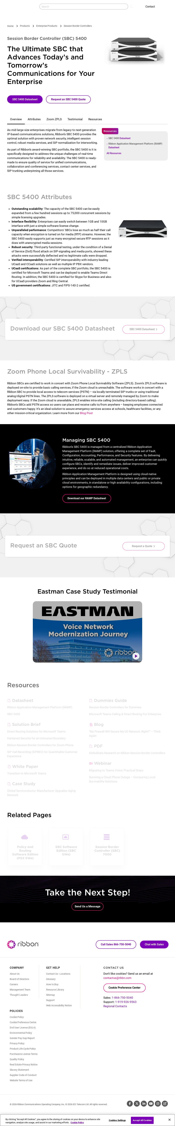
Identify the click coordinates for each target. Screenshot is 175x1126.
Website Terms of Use (21, 1080)
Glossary (51, 979)
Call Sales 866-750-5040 (116, 944)
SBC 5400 (120, 138)
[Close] (169, 1120)
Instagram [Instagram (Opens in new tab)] (158, 1104)
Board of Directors (19, 979)
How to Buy (52, 984)
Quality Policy (17, 1059)
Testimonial (75, 119)
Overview (16, 119)
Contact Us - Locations (58, 973)
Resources (95, 119)
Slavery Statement (19, 1069)
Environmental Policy (21, 1032)
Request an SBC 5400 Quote (68, 99)
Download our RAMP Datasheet (87, 498)
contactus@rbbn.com (117, 978)
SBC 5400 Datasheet (24, 99)
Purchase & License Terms (23, 1054)
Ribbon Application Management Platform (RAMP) (135, 145)
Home (10, 26)
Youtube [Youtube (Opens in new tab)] (151, 1104)
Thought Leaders (19, 995)
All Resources (114, 153)
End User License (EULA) (23, 1027)
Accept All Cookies (142, 1120)
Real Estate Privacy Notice (23, 1064)
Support (50, 1000)
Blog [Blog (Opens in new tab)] (165, 1104)
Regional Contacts (115, 1006)
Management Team (20, 989)
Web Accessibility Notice (59, 1005)
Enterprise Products (46, 26)
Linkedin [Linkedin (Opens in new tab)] (144, 1104)
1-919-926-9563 (126, 1002)
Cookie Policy (17, 1017)
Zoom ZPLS (54, 119)
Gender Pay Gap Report (22, 1038)
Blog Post (86, 413)
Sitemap (50, 995)
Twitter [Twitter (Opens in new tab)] (137, 1104)
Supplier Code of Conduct (23, 1075)
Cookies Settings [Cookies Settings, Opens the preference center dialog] (117, 1120)
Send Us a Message (87, 906)
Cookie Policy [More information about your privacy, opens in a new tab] (77, 1122)
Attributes (34, 119)
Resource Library (55, 989)
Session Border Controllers (78, 26)
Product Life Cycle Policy (23, 1048)
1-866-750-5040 (122, 997)
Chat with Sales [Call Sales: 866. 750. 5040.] (154, 944)
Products (25, 26)
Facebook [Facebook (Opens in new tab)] (130, 1104)
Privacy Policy (17, 1043)
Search (132, 6)
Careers (14, 984)
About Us (14, 973)
